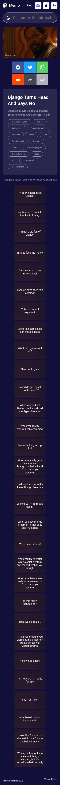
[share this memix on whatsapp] (42, 67)
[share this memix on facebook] (18, 67)
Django (40, 122)
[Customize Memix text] (33, 17)
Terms (47, 779)
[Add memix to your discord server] (38, 5)
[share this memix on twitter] (30, 67)
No (13, 160)
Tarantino (16, 135)
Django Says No (18, 154)
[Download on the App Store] (46, 5)
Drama (14, 147)
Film (45, 135)
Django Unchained (19, 122)
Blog (29, 5)
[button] (30, 79)
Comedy (36, 141)
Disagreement (18, 167)
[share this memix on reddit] (18, 79)
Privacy (54, 779)
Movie (31, 135)
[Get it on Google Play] (54, 5)
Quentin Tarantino (38, 128)
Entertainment (18, 141)
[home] (11, 5)
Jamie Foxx (16, 128)
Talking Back (28, 160)
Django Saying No (34, 147)
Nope (37, 154)
